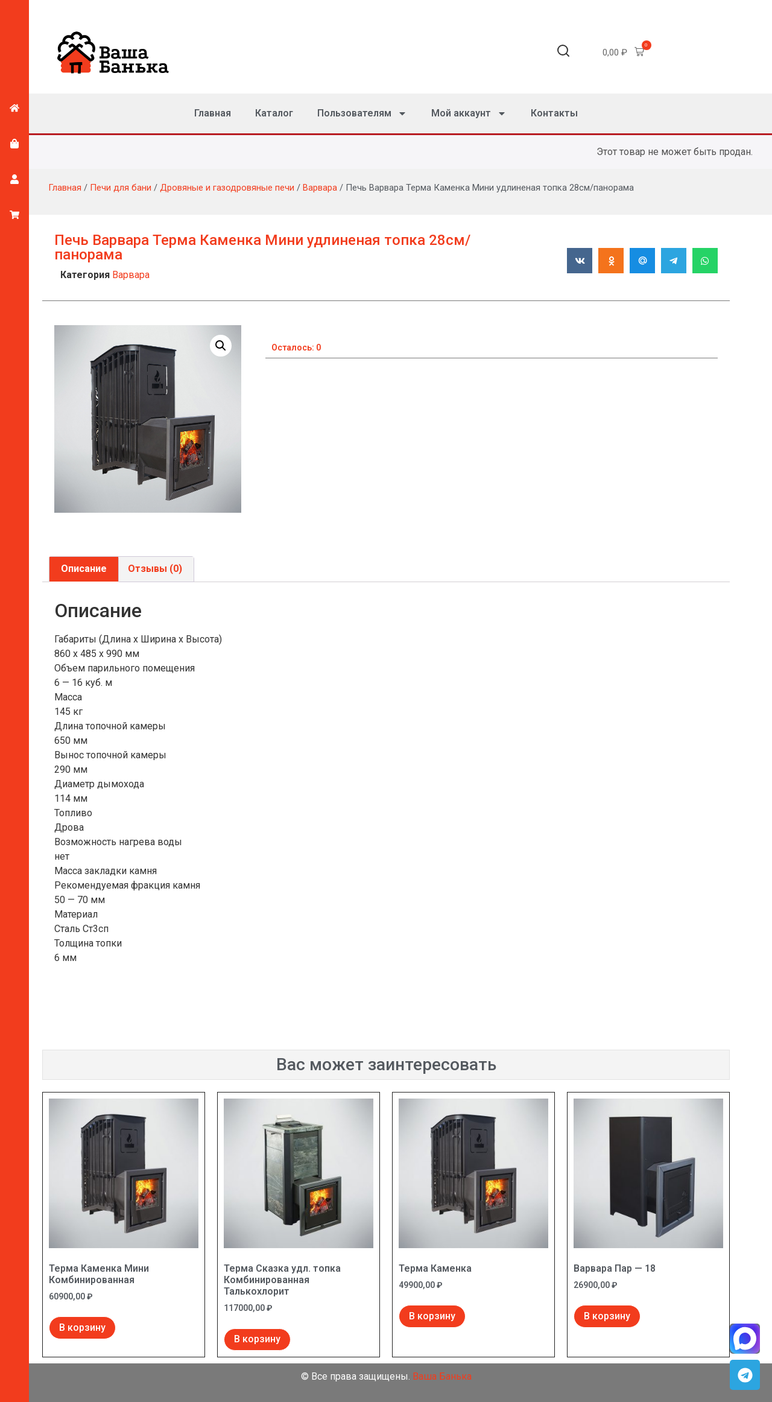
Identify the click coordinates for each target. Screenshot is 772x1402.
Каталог (274, 113)
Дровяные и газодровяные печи (227, 187)
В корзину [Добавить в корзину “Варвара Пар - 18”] (607, 1316)
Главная (212, 113)
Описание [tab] (84, 568)
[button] (563, 53)
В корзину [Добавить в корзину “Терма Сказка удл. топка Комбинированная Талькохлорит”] (257, 1339)
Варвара (320, 187)
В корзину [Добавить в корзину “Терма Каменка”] (432, 1316)
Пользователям (362, 113)
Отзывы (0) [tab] (155, 568)
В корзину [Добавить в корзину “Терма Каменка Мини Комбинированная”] (82, 1327)
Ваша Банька (442, 1376)
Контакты (554, 113)
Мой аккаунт (469, 113)
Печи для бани (120, 187)
